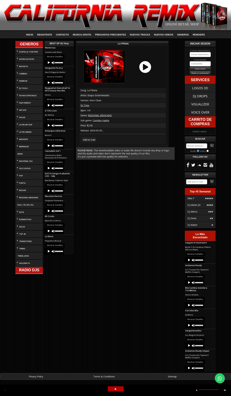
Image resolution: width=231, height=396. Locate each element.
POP (21, 175)
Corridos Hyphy (101, 120)
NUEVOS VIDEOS (163, 34)
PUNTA (22, 183)
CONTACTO (62, 34)
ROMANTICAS (25, 219)
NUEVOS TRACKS (140, 34)
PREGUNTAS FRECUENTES (110, 34)
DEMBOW (23, 81)
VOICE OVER (200, 112)
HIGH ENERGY (25, 103)
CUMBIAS (23, 73)
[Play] (48, 62)
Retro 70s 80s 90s (25, 205)
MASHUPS (23, 139)
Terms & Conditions (104, 376)
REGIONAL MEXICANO (28, 197)
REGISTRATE (44, 34)
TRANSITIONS (25, 241)
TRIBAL (22, 248)
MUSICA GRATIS (82, 34)
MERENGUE (24, 146)
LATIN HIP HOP (25, 124)
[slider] (59, 62)
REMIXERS (199, 34)
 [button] (196, 390)
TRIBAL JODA (23, 256)
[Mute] (53, 62)
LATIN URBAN (25, 132)
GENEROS (183, 34)
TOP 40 (22, 234)
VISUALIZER (200, 104)
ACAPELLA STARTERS (28, 52)
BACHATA (23, 66)
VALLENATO (24, 263)
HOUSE (22, 117)
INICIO (29, 34)
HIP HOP (22, 110)
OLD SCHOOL (25, 168)
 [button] (115, 389)
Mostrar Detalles (55, 56)
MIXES (20, 154)
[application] (54, 62)
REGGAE (22, 190)
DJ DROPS (200, 96)
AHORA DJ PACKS (26, 59)
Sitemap (172, 376)
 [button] (225, 390)
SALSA (22, 226)
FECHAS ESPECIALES (28, 95)
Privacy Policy (36, 376)
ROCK (21, 212)
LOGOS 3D (200, 88)
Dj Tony (85, 105)
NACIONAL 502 (26, 161)
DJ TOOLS (23, 88)
